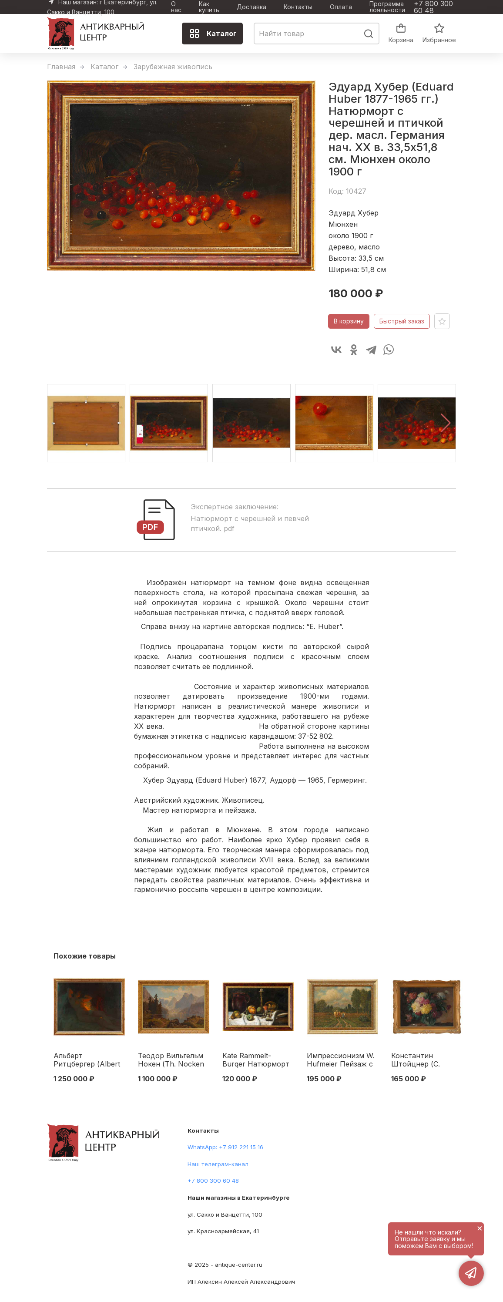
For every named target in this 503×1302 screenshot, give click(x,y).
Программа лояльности (387, 7)
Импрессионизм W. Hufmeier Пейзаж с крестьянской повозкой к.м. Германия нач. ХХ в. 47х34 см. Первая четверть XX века (341, 1060)
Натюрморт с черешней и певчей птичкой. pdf (250, 523)
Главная (61, 66)
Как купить (209, 7)
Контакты (298, 7)
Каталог (213, 33)
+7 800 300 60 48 (433, 7)
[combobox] (316, 33)
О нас (176, 7)
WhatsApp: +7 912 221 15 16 (225, 1147)
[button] (446, 423)
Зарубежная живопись (173, 66)
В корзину (349, 321)
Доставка (251, 7)
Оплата (341, 7)
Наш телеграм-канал (218, 1164)
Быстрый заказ (401, 321)
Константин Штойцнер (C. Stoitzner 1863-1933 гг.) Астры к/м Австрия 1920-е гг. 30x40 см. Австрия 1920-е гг (424, 1060)
